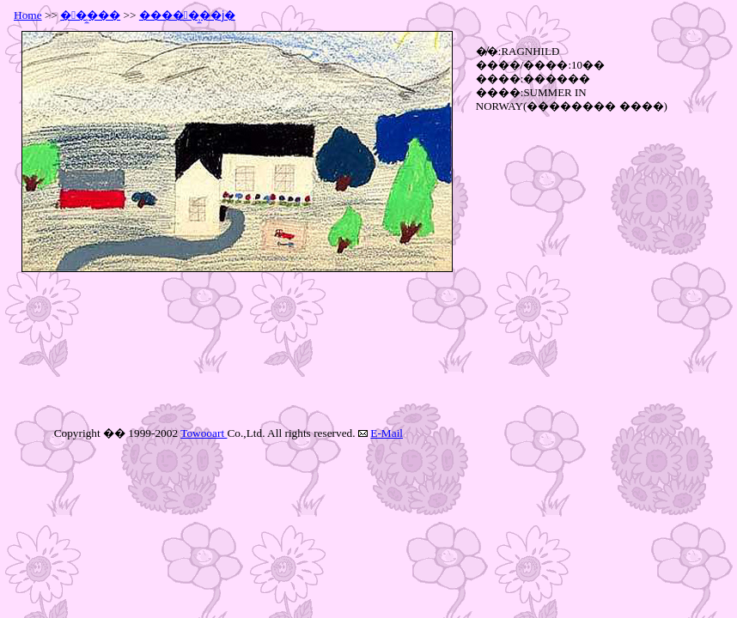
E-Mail (386, 433)
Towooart (203, 433)
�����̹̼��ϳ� (187, 15)
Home (28, 15)
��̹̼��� (90, 15)
